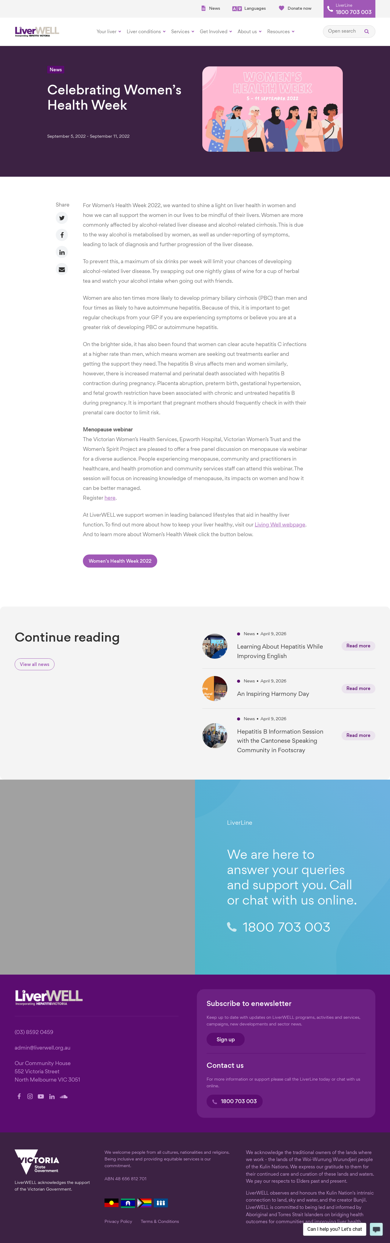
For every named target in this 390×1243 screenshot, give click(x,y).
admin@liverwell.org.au (42, 1048)
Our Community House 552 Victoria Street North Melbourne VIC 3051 (47, 1072)
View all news (34, 665)
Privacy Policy (118, 1222)
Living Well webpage (280, 525)
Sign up (226, 1040)
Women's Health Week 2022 (120, 561)
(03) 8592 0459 (34, 1032)
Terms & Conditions (160, 1222)
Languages (249, 8)
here (110, 498)
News (210, 8)
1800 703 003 (354, 12)
